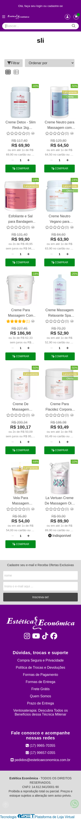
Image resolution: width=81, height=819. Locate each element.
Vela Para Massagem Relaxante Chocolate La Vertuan (20, 501)
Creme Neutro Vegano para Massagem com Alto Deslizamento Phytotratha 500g (59, 219)
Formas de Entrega (40, 682)
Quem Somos (40, 696)
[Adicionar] (28, 160)
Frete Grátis (40, 689)
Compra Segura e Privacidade (40, 660)
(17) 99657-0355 (40, 753)
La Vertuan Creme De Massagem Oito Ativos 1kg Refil (59, 501)
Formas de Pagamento (40, 674)
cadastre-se (55, 6)
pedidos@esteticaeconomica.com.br (40, 760)
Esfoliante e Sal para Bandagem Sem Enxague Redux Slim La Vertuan (20, 219)
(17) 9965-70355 (40, 745)
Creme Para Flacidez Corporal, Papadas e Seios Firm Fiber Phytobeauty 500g (60, 407)
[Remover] (12, 160)
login (39, 6)
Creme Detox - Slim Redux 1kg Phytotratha (20, 125)
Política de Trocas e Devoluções (40, 667)
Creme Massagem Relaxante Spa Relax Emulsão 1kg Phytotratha (60, 313)
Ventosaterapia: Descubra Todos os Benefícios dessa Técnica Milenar (40, 712)
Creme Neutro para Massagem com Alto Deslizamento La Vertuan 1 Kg (59, 125)
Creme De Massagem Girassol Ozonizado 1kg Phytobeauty (20, 407)
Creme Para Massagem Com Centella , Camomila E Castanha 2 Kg (20, 313)
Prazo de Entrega (40, 703)
